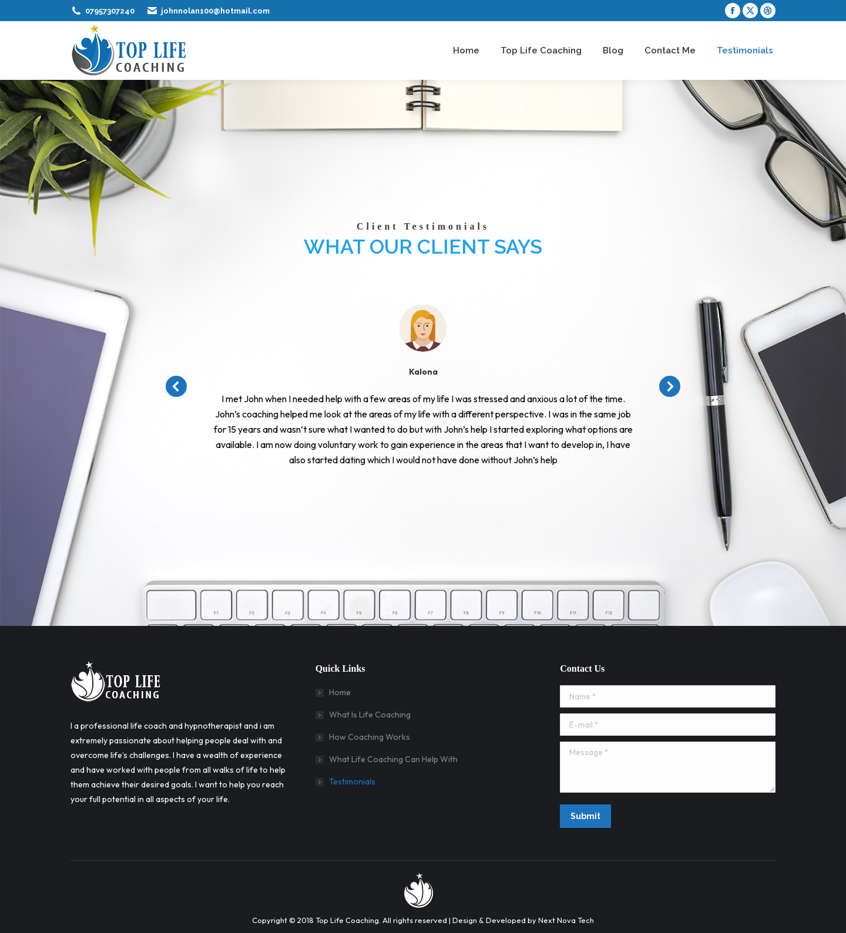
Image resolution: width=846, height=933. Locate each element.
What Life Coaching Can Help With (393, 759)
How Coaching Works (369, 737)
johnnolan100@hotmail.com (215, 10)
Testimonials (352, 781)
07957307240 (110, 10)
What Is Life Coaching (370, 714)
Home (340, 692)
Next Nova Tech (566, 920)
